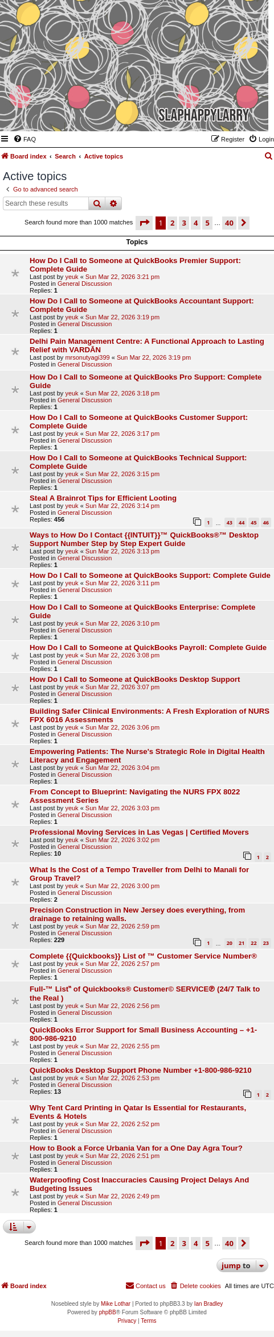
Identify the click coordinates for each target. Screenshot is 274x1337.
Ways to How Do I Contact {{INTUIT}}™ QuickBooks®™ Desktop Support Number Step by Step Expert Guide (144, 539)
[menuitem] (24, 139)
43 (229, 522)
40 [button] (229, 223)
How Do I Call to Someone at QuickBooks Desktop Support (135, 679)
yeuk (71, 276)
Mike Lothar (115, 1304)
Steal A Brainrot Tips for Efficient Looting (103, 498)
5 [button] (207, 223)
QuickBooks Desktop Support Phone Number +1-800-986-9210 (141, 1070)
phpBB (107, 1312)
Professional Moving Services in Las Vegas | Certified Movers (139, 832)
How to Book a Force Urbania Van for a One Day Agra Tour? (136, 1148)
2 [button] (172, 223)
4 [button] (196, 223)
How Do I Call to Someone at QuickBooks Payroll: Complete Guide (148, 647)
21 (241, 943)
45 (253, 522)
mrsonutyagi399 (87, 357)
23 (266, 943)
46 (266, 522)
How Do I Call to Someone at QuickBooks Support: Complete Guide (150, 575)
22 (253, 943)
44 (241, 522)
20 (229, 943)
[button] (144, 223)
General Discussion (85, 283)
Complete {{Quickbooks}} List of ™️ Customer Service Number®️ (143, 956)
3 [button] (184, 223)
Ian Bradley (208, 1304)
